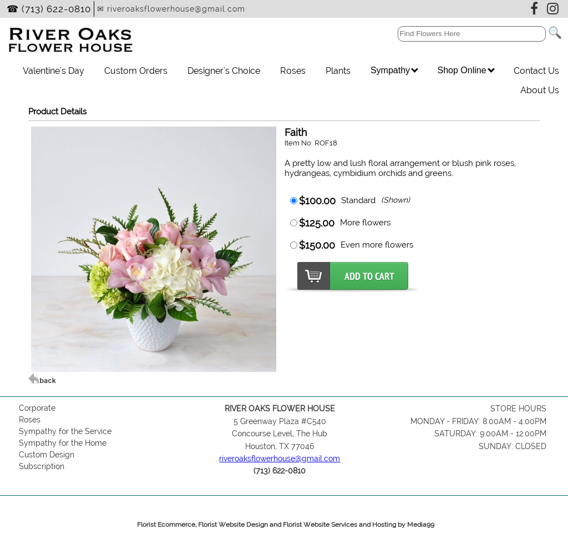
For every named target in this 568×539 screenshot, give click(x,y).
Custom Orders (136, 71)
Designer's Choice (223, 71)
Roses (293, 71)
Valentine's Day (53, 71)
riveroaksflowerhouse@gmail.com (279, 458)
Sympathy (394, 70)
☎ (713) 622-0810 (49, 8)
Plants (338, 71)
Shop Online (465, 70)
